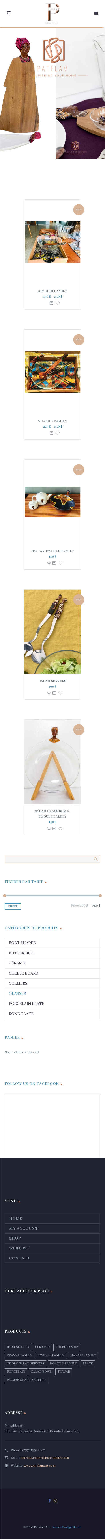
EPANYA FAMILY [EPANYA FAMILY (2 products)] (19, 1355)
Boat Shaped (22, 943)
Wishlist (19, 1248)
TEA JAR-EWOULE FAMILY (52, 551)
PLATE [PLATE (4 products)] (88, 1364)
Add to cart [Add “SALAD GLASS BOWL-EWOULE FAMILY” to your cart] (49, 829)
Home (15, 1218)
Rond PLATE (21, 1014)
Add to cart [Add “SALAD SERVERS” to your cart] (49, 693)
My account (23, 1228)
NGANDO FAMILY (52, 421)
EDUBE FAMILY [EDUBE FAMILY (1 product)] (67, 1347)
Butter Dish (22, 953)
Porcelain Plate (26, 1003)
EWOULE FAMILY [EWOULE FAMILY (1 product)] (51, 1355)
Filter (13, 906)
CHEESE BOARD (23, 973)
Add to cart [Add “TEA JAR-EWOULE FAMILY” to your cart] (49, 563)
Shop (15, 1238)
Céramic (17, 963)
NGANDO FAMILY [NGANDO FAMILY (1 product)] (63, 1364)
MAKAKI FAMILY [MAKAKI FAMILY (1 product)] (83, 1355)
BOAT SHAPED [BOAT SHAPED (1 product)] (18, 1347)
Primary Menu (96, 13)
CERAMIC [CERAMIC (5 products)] (42, 1347)
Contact (19, 1258)
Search (95, 859)
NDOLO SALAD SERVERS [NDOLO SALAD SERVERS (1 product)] (25, 1364)
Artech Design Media (66, 1527)
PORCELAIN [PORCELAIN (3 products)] (16, 1372)
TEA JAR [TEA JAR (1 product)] (64, 1372)
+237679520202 (33, 1450)
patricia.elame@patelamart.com (45, 1458)
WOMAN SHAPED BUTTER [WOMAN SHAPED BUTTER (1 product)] (26, 1380)
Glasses (17, 993)
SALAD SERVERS (52, 681)
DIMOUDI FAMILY (52, 291)
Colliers (18, 983)
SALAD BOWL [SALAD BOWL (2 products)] (41, 1372)
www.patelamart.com (40, 1466)
